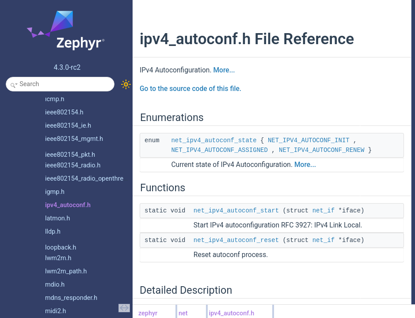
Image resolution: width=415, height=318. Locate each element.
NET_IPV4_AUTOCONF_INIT (212, 168)
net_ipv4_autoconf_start (236, 268)
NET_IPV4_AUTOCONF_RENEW (221, 188)
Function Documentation (325, 83)
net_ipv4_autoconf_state (213, 159)
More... (224, 89)
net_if (234, 277)
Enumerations (312, 5)
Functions (307, 24)
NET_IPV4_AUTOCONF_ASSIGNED (219, 178)
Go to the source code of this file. (190, 107)
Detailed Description (319, 53)
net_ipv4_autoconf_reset (332, 44)
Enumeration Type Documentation (336, 63)
